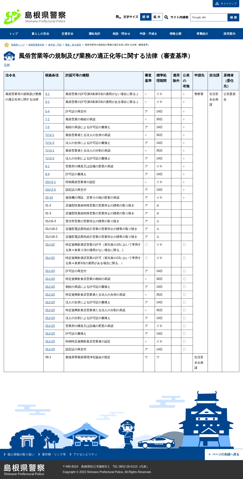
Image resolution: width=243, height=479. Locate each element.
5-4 (47, 111)
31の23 (50, 271)
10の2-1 (50, 182)
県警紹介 (202, 33)
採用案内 (229, 33)
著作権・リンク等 (54, 454)
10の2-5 (50, 189)
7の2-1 (49, 135)
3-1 (47, 94)
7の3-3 (49, 158)
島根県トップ (18, 44)
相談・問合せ (121, 33)
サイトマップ (226, 3)
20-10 (49, 197)
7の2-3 (49, 142)
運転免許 (94, 33)
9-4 (47, 174)
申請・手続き (149, 33)
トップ (13, 33)
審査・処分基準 (73, 44)
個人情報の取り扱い (20, 454)
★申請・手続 (55, 44)
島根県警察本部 (36, 44)
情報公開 (175, 33)
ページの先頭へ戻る (224, 454)
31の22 (50, 244)
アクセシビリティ (85, 454)
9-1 (47, 166)
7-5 (47, 127)
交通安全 (67, 33)
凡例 (7, 65)
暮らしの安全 (40, 33)
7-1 (47, 119)
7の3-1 (49, 150)
